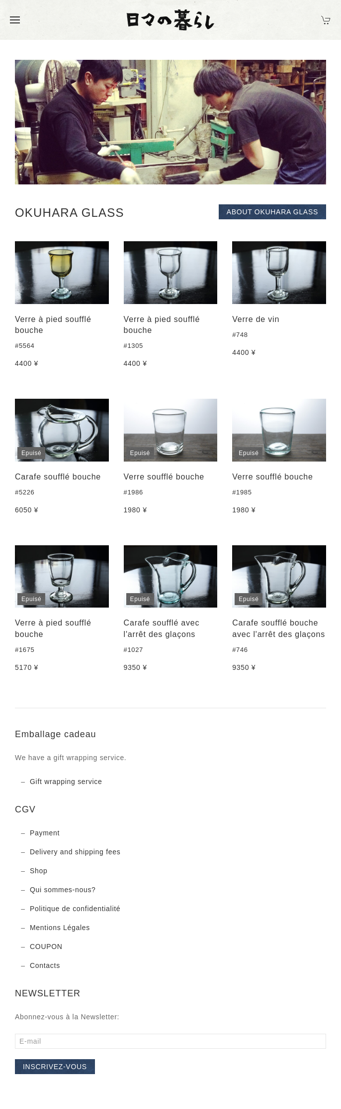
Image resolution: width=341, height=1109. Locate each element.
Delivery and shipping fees (75, 852)
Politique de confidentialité (75, 909)
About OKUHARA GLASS (272, 212)
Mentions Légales (60, 928)
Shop (39, 871)
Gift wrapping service (66, 782)
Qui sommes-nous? (63, 890)
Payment (45, 833)
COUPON (46, 947)
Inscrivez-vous (55, 1067)
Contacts (45, 965)
